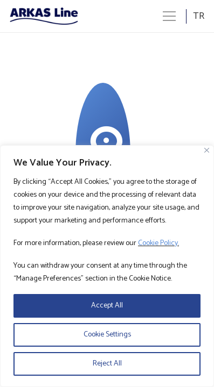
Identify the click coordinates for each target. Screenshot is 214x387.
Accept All (107, 305)
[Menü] (169, 16)
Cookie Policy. (158, 243)
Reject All (107, 363)
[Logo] (44, 16)
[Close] (206, 150)
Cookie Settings (107, 334)
